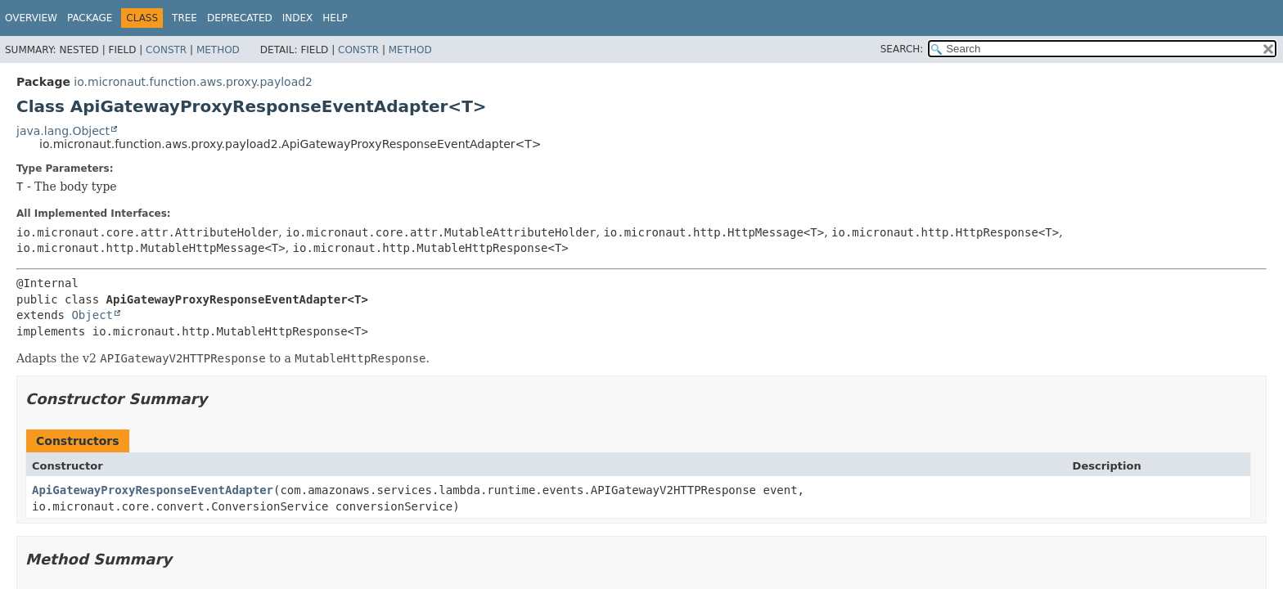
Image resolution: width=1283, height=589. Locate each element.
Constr (166, 50)
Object (92, 314)
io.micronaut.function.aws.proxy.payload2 (193, 81)
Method (218, 50)
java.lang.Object (63, 130)
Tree (184, 18)
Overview (31, 18)
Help (335, 18)
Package (89, 18)
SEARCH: (902, 49)
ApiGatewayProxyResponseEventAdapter (152, 490)
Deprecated (239, 18)
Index (297, 18)
